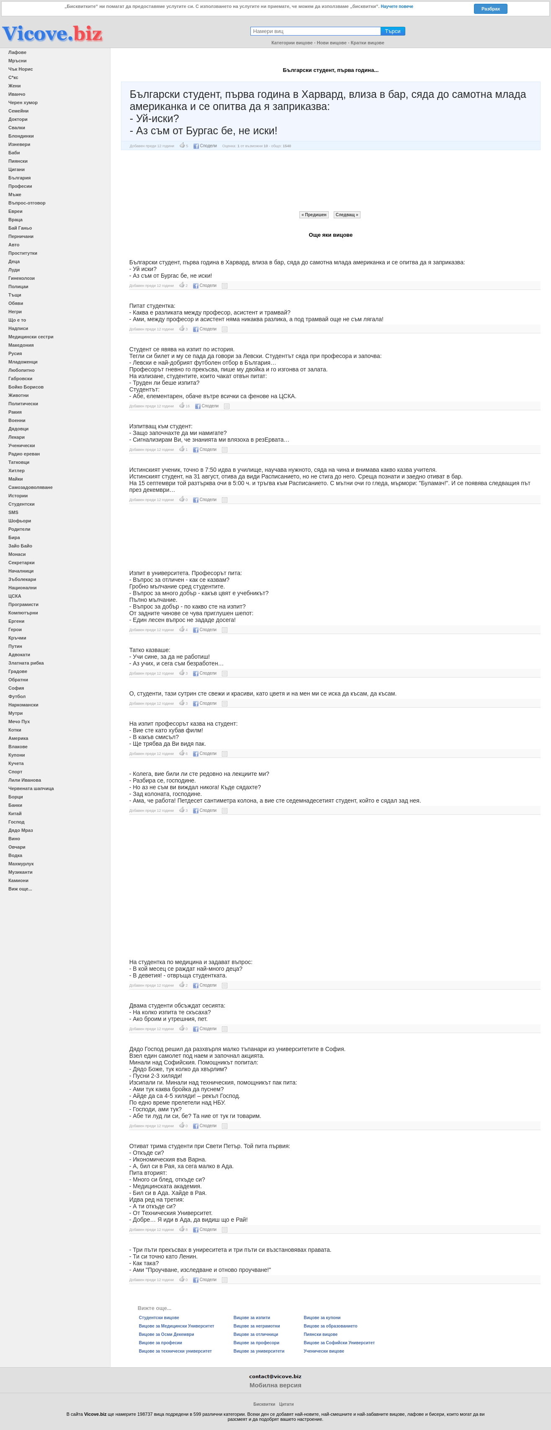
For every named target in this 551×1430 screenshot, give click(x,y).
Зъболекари (22, 579)
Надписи (18, 328)
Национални (22, 587)
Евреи (15, 211)
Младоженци (23, 361)
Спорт (15, 771)
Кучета (16, 763)
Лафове (17, 52)
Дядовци (18, 428)
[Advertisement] (330, 181)
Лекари (16, 437)
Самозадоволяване (30, 487)
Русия (15, 353)
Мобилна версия (275, 1385)
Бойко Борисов (26, 386)
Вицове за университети (259, 1351)
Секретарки (21, 562)
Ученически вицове (324, 1351)
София (16, 688)
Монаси (17, 554)
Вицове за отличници (256, 1334)
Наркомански (23, 704)
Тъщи (14, 294)
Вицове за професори (256, 1342)
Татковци (18, 462)
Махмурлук (20, 863)
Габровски (20, 378)
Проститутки (22, 253)
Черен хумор (23, 102)
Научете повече (397, 6)
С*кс (13, 77)
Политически (23, 403)
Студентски (21, 504)
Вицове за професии (160, 1342)
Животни (18, 395)
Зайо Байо (20, 545)
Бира (14, 537)
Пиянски (18, 161)
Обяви (15, 303)
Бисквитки (264, 1404)
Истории (18, 495)
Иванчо (16, 94)
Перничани (20, 236)
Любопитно (21, 370)
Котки (14, 729)
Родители (19, 529)
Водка (15, 855)
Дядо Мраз (20, 830)
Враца (15, 219)
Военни (17, 420)
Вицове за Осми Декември (166, 1334)
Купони (16, 754)
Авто (14, 244)
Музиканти (20, 872)
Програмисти (23, 604)
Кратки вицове (367, 42)
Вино (14, 838)
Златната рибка (26, 662)
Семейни (18, 110)
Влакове (18, 746)
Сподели (205, 145)
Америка (18, 738)
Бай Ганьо (20, 227)
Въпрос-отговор (27, 202)
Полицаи (18, 286)
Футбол (17, 696)
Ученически (21, 445)
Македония (21, 345)
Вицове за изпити (252, 1317)
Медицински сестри (31, 336)
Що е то (17, 319)
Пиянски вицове (320, 1334)
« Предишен (314, 214)
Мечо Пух (19, 721)
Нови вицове (332, 42)
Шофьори (19, 520)
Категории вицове (292, 42)
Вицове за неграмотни (257, 1326)
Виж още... (20, 888)
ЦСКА (14, 596)
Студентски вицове (159, 1317)
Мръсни (17, 60)
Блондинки (21, 135)
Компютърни (23, 612)
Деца (14, 261)
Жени (14, 85)
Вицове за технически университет (175, 1351)
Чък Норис (20, 69)
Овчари (17, 846)
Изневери (19, 144)
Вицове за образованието (330, 1326)
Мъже (14, 194)
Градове (17, 671)
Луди (14, 269)
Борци (15, 796)
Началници (20, 570)
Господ (16, 821)
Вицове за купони (322, 1317)
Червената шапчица (31, 788)
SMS (13, 512)
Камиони (18, 880)
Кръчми (17, 637)
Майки (15, 478)
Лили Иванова (24, 780)
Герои (15, 629)
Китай (15, 813)
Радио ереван (24, 453)
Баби (14, 152)
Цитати (286, 1404)
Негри (15, 311)
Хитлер (16, 470)
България (19, 177)
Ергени (16, 621)
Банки (15, 805)
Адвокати (19, 654)
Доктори (18, 119)
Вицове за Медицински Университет (176, 1326)
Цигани (16, 169)
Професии (20, 186)
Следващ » (347, 214)
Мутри (15, 713)
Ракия (15, 411)
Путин (15, 646)
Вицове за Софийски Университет (339, 1342)
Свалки (16, 127)
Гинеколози (21, 278)
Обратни (18, 679)
